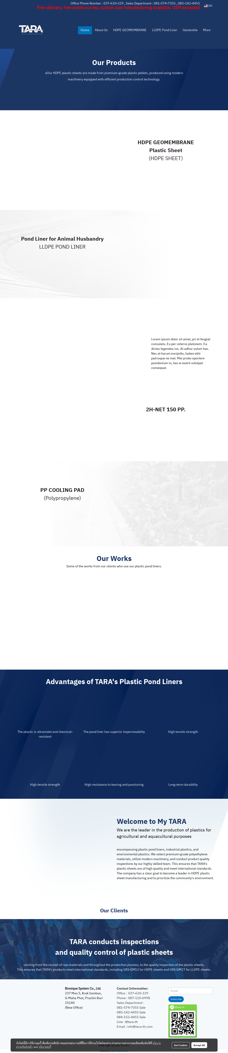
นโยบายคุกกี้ (45, 1046)
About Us (101, 30)
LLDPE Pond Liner (164, 30)
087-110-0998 (139, 998)
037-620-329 (113, 3)
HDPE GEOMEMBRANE (130, 30)
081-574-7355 (165, 3)
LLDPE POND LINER (62, 247)
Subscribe (176, 999)
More (206, 30)
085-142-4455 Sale (131, 1012)
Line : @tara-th (127, 1022)
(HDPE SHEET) (166, 158)
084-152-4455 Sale (131, 1017)
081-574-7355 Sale (131, 1007)
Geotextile (190, 30)
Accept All (199, 1045)
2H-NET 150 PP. (166, 409)
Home (85, 30)
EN (208, 5)
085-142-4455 (189, 3)
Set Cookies (180, 1045)
